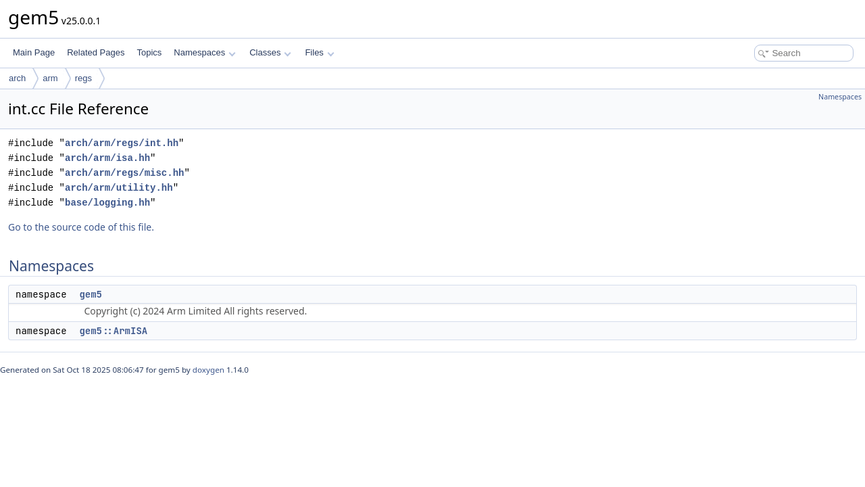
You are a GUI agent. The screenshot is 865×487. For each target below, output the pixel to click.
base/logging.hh (107, 202)
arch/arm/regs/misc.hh (124, 172)
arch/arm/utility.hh (119, 187)
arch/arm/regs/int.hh (121, 143)
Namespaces (204, 52)
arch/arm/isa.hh (107, 158)
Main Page (34, 52)
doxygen (208, 370)
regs (83, 78)
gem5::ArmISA (113, 331)
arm (50, 78)
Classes (270, 52)
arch (17, 78)
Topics (149, 52)
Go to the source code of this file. (81, 227)
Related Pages (95, 52)
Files (319, 52)
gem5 (90, 294)
